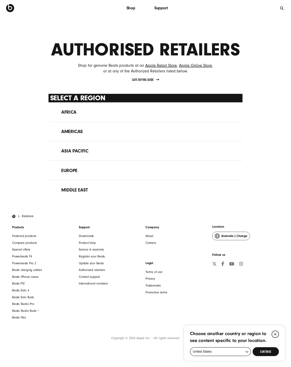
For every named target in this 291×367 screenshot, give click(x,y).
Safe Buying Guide (145, 80)
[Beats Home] (13, 216)
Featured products (24, 236)
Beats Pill (18, 283)
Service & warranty (91, 249)
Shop (131, 8)
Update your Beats (91, 263)
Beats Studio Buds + (25, 311)
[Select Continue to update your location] (266, 351)
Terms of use (154, 272)
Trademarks (153, 285)
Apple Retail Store (161, 65)
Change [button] (231, 237)
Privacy (150, 278)
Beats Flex (19, 317)
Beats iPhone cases (25, 277)
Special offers (21, 249)
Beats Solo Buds (23, 297)
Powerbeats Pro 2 (24, 263)
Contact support (89, 277)
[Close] (275, 334)
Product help (87, 243)
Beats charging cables (27, 270)
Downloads (86, 236)
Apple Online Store (195, 65)
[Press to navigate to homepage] (10, 8)
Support (161, 8)
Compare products (24, 243)
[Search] (282, 8)
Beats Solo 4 (20, 290)
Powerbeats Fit (22, 256)
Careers (151, 243)
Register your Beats (92, 256)
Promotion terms (156, 292)
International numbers (93, 283)
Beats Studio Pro (23, 304)
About (149, 236)
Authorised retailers (92, 270)
